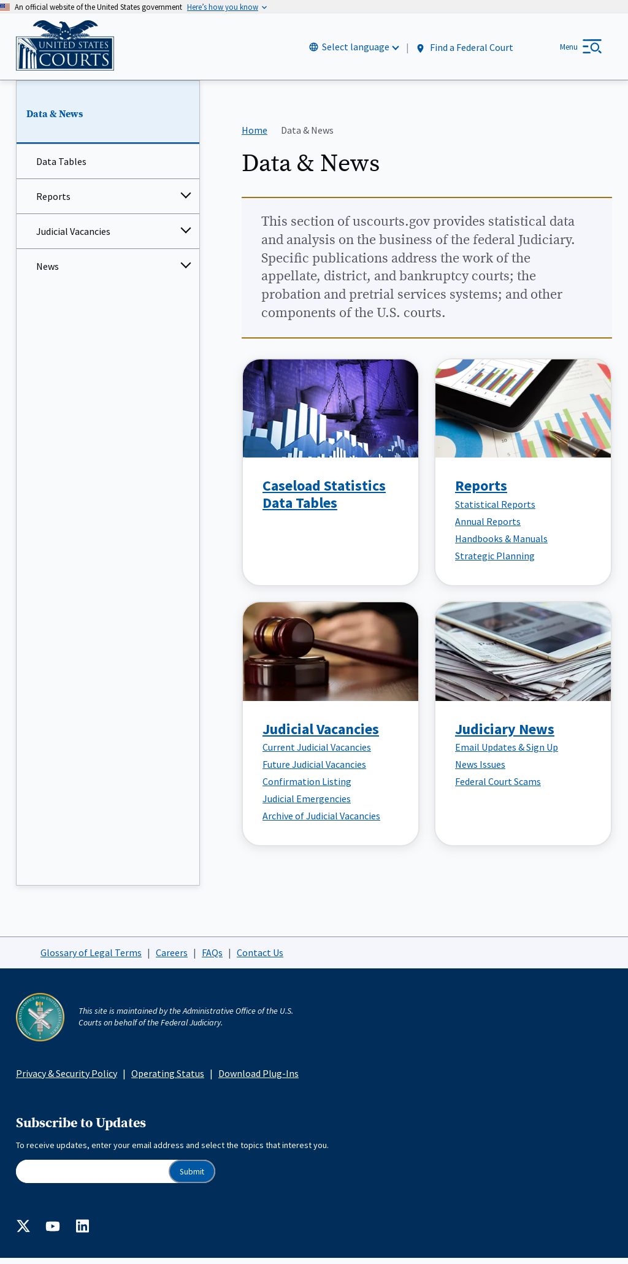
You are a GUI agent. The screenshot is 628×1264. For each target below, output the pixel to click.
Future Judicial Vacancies (314, 770)
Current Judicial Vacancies (316, 753)
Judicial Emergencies (306, 805)
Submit (192, 1177)
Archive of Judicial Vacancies (321, 822)
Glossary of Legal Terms (91, 958)
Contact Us (260, 958)
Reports (53, 202)
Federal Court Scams (498, 787)
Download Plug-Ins (258, 1079)
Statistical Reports (495, 510)
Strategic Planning (495, 561)
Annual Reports (488, 527)
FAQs (212, 958)
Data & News (54, 119)
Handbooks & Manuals (501, 544)
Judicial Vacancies (73, 237)
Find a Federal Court (464, 50)
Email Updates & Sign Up (506, 753)
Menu (569, 49)
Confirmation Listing (306, 787)
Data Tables (61, 167)
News (47, 272)
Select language (355, 50)
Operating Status (167, 1079)
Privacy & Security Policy (66, 1079)
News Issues (480, 770)
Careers (172, 958)
